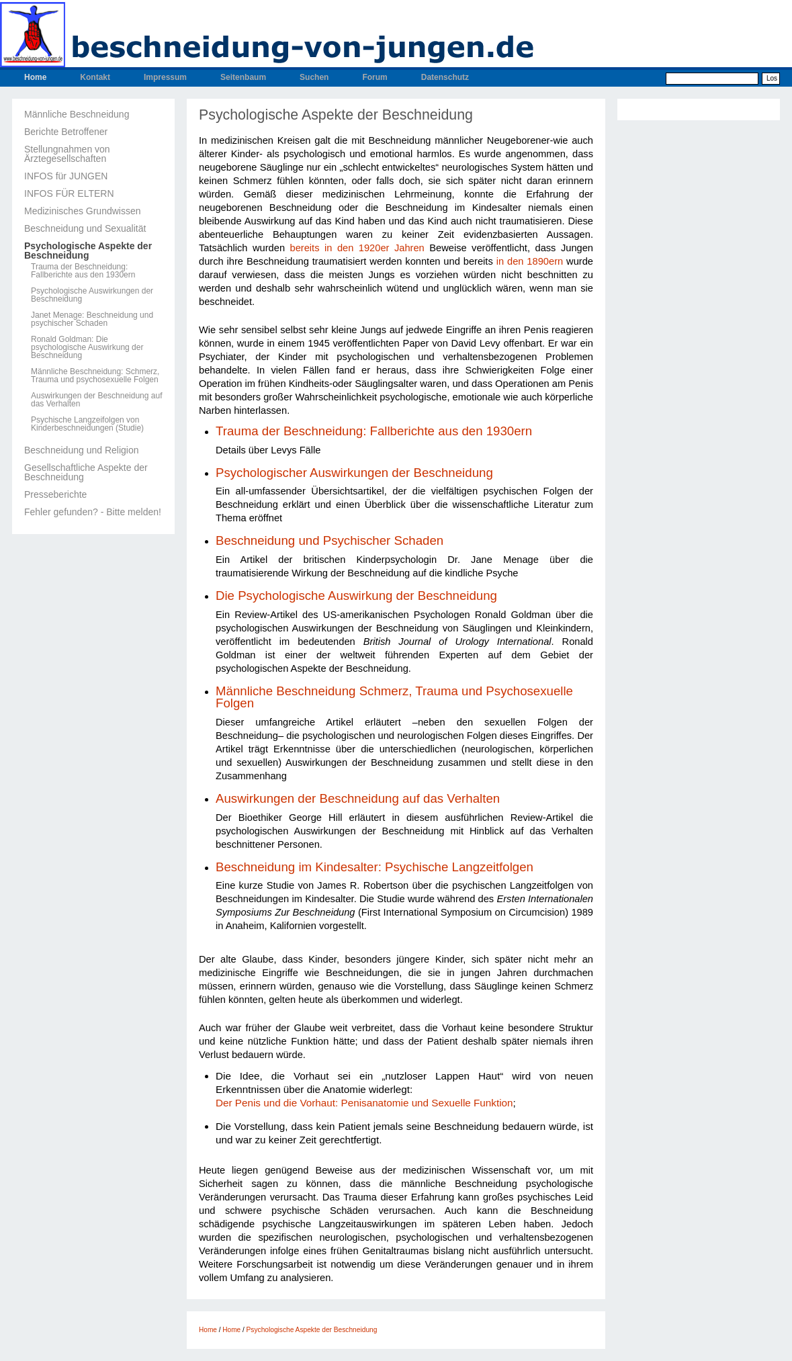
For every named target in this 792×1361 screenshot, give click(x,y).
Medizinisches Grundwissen (82, 211)
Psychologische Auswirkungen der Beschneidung (92, 295)
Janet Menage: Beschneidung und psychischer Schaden (92, 319)
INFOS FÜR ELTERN (69, 193)
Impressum (165, 77)
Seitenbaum (243, 77)
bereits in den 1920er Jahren (357, 248)
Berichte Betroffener (65, 131)
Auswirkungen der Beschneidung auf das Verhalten (96, 400)
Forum (374, 77)
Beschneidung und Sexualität (85, 228)
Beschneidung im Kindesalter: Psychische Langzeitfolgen (374, 867)
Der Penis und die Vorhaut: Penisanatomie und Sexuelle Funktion (364, 1102)
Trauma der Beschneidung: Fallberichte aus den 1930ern (83, 271)
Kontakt (95, 77)
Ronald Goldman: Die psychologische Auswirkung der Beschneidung (87, 347)
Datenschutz (445, 77)
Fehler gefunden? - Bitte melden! (92, 512)
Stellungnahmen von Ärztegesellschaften (67, 153)
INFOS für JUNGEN (65, 176)
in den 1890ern (530, 261)
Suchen (314, 77)
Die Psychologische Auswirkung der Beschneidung (356, 595)
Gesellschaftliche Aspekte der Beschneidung (86, 472)
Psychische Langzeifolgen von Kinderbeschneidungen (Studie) (87, 424)
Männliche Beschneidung (76, 114)
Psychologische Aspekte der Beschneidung (88, 250)
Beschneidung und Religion (81, 450)
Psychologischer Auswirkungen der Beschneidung (356, 473)
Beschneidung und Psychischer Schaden (329, 540)
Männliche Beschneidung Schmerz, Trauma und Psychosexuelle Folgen (394, 697)
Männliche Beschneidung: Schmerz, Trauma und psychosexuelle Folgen (95, 375)
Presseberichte (55, 494)
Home (35, 77)
